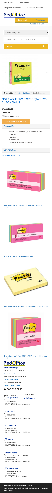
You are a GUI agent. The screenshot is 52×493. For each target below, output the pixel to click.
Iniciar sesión (23, 20)
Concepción (10, 425)
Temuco (9, 439)
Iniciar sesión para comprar (16, 121)
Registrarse (40, 20)
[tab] (26, 126)
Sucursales (8, 3)
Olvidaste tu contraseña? (38, 24)
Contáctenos (24, 3)
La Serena (10, 412)
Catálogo (26, 93)
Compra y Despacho (35, 8)
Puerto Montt (11, 453)
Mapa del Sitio (8, 491)
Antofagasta (29, 398)
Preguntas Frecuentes (12, 8)
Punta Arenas (11, 468)
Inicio (19, 93)
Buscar (26, 46)
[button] (5, 72)
